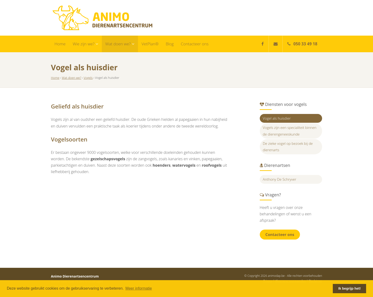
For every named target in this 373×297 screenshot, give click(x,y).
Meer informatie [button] (138, 288)
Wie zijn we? (85, 44)
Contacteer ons (195, 44)
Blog (170, 44)
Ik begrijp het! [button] (349, 288)
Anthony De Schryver (279, 179)
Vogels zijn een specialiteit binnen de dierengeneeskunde (290, 130)
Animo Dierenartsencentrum (102, 17)
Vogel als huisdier (277, 118)
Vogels (88, 77)
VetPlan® (150, 44)
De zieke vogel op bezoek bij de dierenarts (288, 146)
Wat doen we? (119, 44)
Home (60, 44)
